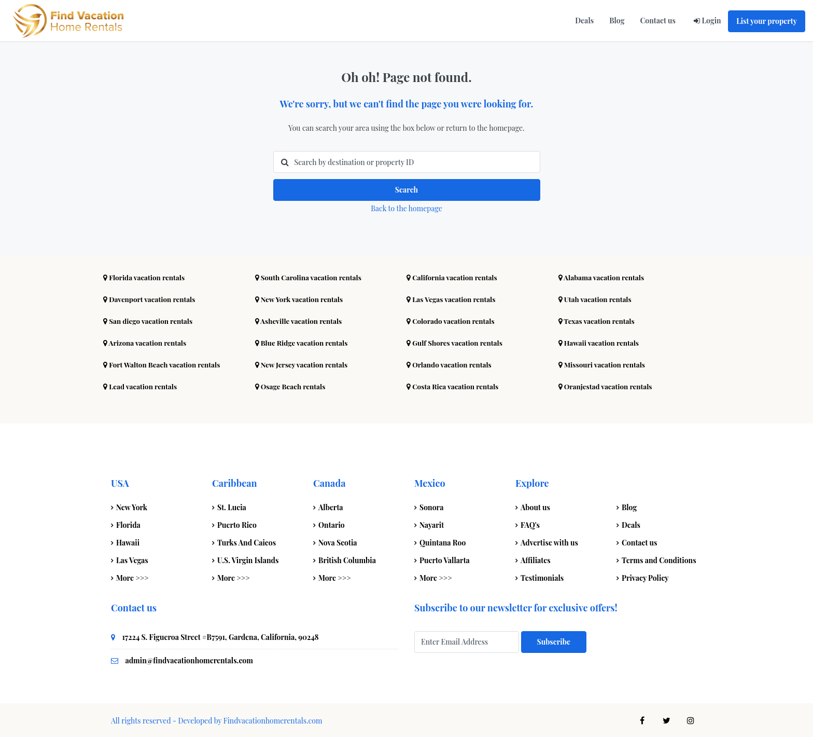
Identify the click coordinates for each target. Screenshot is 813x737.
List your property (766, 21)
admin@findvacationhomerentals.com (189, 659)
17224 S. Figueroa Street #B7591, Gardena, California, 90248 (220, 635)
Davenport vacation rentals (151, 298)
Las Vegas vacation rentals (452, 298)
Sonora (431, 506)
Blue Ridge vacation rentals (303, 341)
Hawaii (127, 541)
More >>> (132, 576)
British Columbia (347, 559)
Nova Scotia (337, 541)
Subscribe (553, 640)
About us (535, 506)
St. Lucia (231, 506)
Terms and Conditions (659, 559)
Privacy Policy (645, 576)
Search (406, 190)
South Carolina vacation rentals (310, 276)
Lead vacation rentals (141, 385)
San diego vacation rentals (149, 319)
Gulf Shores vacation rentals (456, 341)
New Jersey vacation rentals (303, 363)
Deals (584, 20)
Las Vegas (132, 559)
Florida (128, 523)
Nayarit (431, 523)
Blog (616, 20)
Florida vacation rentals (145, 276)
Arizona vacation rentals (146, 341)
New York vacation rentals (300, 298)
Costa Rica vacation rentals (454, 385)
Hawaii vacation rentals (600, 341)
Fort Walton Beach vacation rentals (164, 363)
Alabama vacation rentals (603, 276)
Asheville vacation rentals (300, 319)
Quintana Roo (442, 541)
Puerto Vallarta (444, 559)
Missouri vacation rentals (603, 363)
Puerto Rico (237, 523)
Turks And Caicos (246, 541)
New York (131, 506)
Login (711, 20)
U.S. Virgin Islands (247, 559)
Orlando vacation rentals (450, 363)
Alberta (330, 506)
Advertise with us (549, 541)
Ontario (331, 523)
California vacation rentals (453, 276)
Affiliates (536, 559)
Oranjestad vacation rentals (607, 385)
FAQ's (530, 523)
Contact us (658, 20)
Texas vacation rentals (598, 319)
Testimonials (542, 576)
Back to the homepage (406, 207)
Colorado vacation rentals (452, 319)
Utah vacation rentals (596, 298)
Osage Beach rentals (291, 385)
